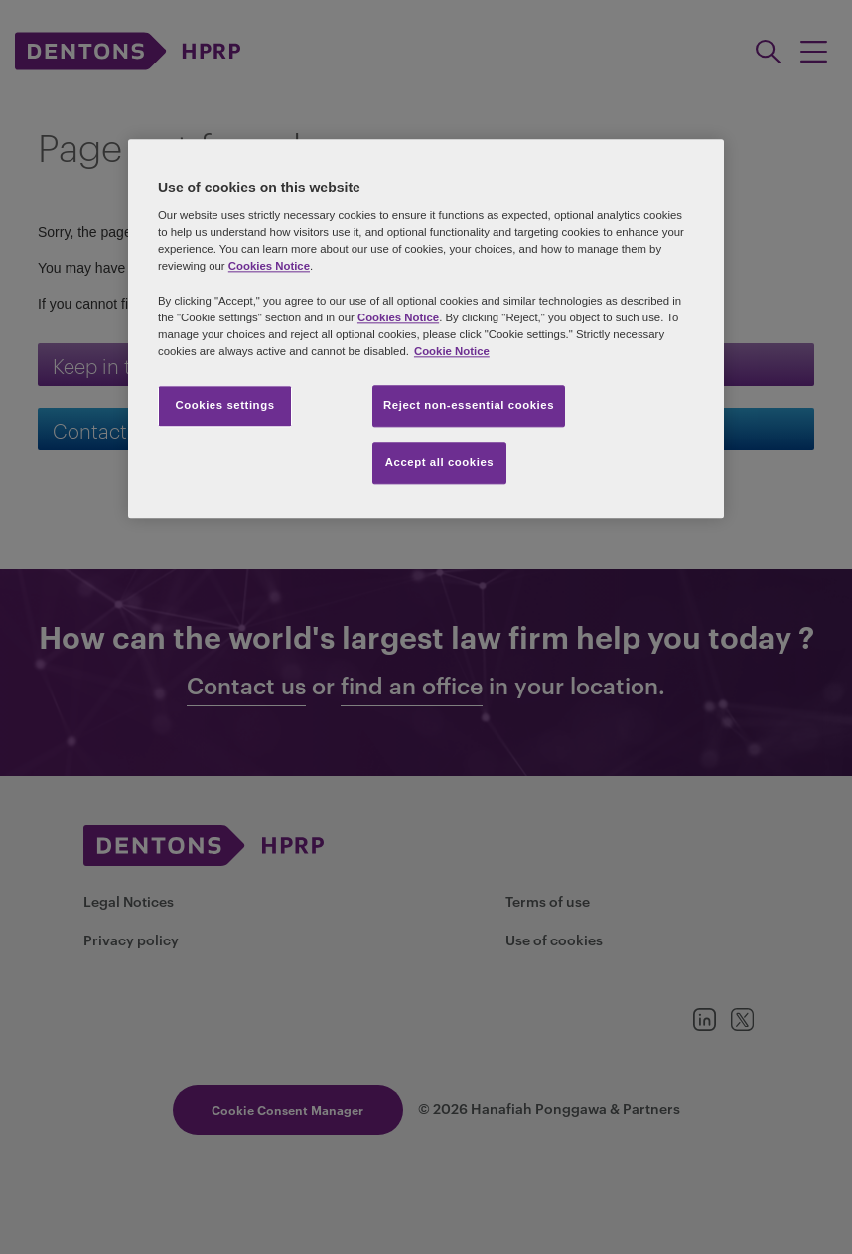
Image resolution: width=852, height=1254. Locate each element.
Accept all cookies (440, 462)
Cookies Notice (269, 267)
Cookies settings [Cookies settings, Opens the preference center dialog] (224, 405)
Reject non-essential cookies (468, 405)
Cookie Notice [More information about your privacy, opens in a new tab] (452, 351)
